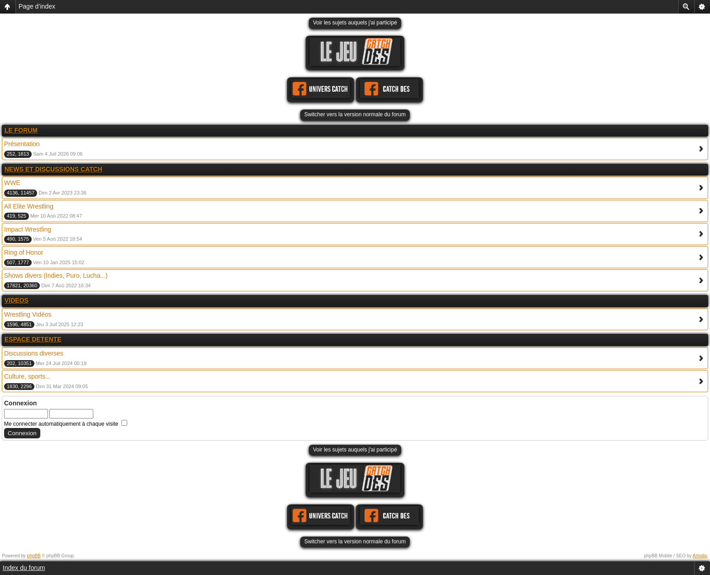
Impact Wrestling (27, 229)
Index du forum (24, 567)
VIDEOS (17, 300)
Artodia (700, 555)
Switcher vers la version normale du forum (355, 114)
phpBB (34, 555)
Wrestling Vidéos (28, 314)
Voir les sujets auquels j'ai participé (355, 22)
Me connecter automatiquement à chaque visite (65, 424)
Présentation (22, 143)
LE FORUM (21, 130)
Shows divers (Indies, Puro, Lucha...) (56, 275)
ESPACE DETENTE (33, 339)
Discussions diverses (33, 353)
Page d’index (37, 6)
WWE (12, 182)
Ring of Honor (23, 252)
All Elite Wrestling (28, 206)
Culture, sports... (27, 376)
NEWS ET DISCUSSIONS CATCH (53, 169)
